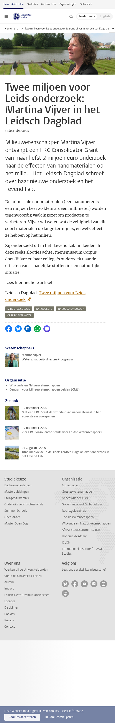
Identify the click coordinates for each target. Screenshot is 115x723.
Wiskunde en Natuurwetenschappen (35, 385)
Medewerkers (48, 4)
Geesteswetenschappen (78, 492)
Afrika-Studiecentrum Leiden (81, 530)
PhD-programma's (16, 498)
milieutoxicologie (18, 309)
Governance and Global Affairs (82, 504)
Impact (9, 588)
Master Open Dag (16, 523)
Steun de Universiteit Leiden (23, 576)
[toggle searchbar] (71, 16)
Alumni (9, 582)
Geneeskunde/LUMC (75, 498)
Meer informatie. (72, 711)
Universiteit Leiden (13, 4)
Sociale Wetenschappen (78, 517)
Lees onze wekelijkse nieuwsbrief (84, 570)
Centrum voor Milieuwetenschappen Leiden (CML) (45, 390)
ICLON (66, 543)
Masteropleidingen (16, 492)
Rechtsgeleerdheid (74, 511)
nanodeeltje (44, 309)
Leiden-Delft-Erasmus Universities (26, 595)
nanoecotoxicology (71, 309)
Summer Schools (15, 511)
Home (8, 28)
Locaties (9, 601)
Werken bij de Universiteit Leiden (26, 570)
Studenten (32, 4)
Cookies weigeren (61, 717)
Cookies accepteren (22, 717)
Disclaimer (11, 608)
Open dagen (12, 517)
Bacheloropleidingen (17, 485)
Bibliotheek (86, 4)
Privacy (9, 620)
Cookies (9, 614)
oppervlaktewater (19, 315)
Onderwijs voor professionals (23, 504)
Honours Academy (74, 536)
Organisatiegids (67, 4)
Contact (9, 627)
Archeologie (70, 485)
